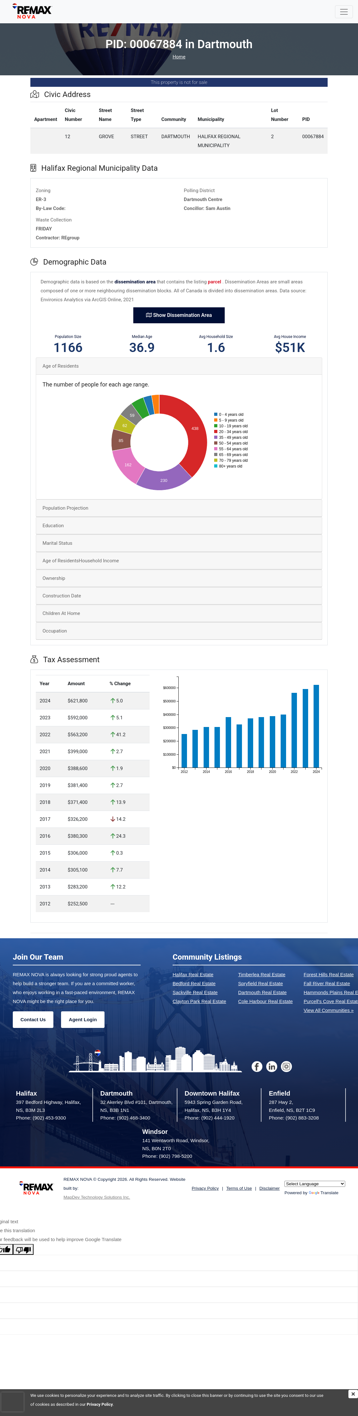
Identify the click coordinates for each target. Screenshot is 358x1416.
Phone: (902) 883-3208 (294, 1117)
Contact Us (33, 1019)
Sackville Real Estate (195, 992)
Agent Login (83, 1019)
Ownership (54, 578)
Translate (324, 1192)
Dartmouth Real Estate (262, 992)
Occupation (55, 631)
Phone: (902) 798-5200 (167, 1156)
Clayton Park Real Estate (199, 1001)
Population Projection (65, 508)
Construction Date (62, 596)
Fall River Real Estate (327, 983)
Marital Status (57, 543)
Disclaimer (270, 1188)
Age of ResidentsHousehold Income (81, 561)
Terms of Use (239, 1188)
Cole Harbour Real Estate (265, 1001)
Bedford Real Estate (194, 983)
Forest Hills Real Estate (329, 974)
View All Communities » (329, 1010)
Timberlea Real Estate (261, 974)
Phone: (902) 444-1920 (210, 1117)
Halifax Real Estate (193, 974)
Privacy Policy (100, 1404)
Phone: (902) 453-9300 (41, 1117)
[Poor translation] (23, 1249)
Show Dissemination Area (179, 315)
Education (53, 525)
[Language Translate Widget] (314, 1184)
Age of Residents (61, 366)
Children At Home (61, 613)
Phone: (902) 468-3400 (125, 1117)
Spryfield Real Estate (260, 983)
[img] (353, 1394)
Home (179, 57)
